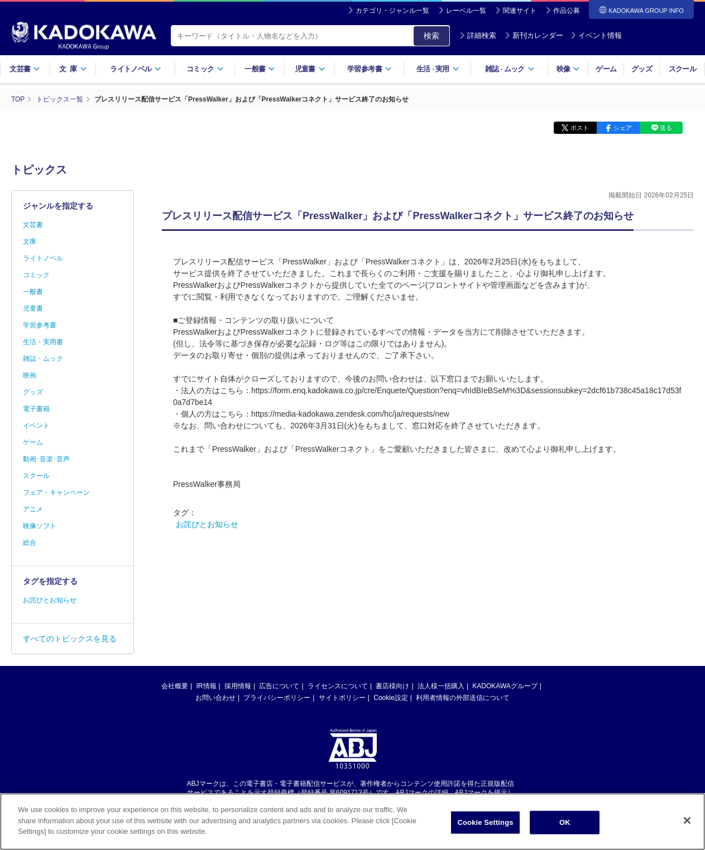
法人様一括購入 (441, 685)
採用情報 (237, 685)
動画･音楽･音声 (46, 458)
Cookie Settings (485, 822)
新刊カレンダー (534, 35)
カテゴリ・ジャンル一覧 (392, 11)
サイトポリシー (342, 697)
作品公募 (566, 11)
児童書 (310, 69)
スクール (682, 69)
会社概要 (174, 685)
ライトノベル (135, 69)
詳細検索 (477, 35)
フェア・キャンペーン (56, 492)
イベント (36, 425)
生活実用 (437, 69)
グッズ (641, 69)
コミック (205, 69)
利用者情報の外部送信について (463, 697)
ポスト (579, 127)
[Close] (687, 820)
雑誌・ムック (43, 358)
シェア (622, 127)
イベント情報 (596, 35)
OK (564, 822)
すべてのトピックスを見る (70, 638)
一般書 (259, 69)
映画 (29, 375)
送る (666, 127)
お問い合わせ (215, 697)
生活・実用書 (43, 341)
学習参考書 (369, 69)
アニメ (33, 509)
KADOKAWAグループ (504, 685)
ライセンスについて (338, 685)
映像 (569, 69)
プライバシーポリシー (276, 697)
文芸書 (24, 69)
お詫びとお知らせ (207, 523)
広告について (279, 685)
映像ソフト (39, 525)
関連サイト (519, 11)
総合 (29, 542)
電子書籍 (36, 408)
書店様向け (392, 685)
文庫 (29, 241)
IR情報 (206, 685)
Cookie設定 (390, 697)
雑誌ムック (510, 69)
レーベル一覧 (466, 11)
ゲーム (606, 69)
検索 (431, 35)
